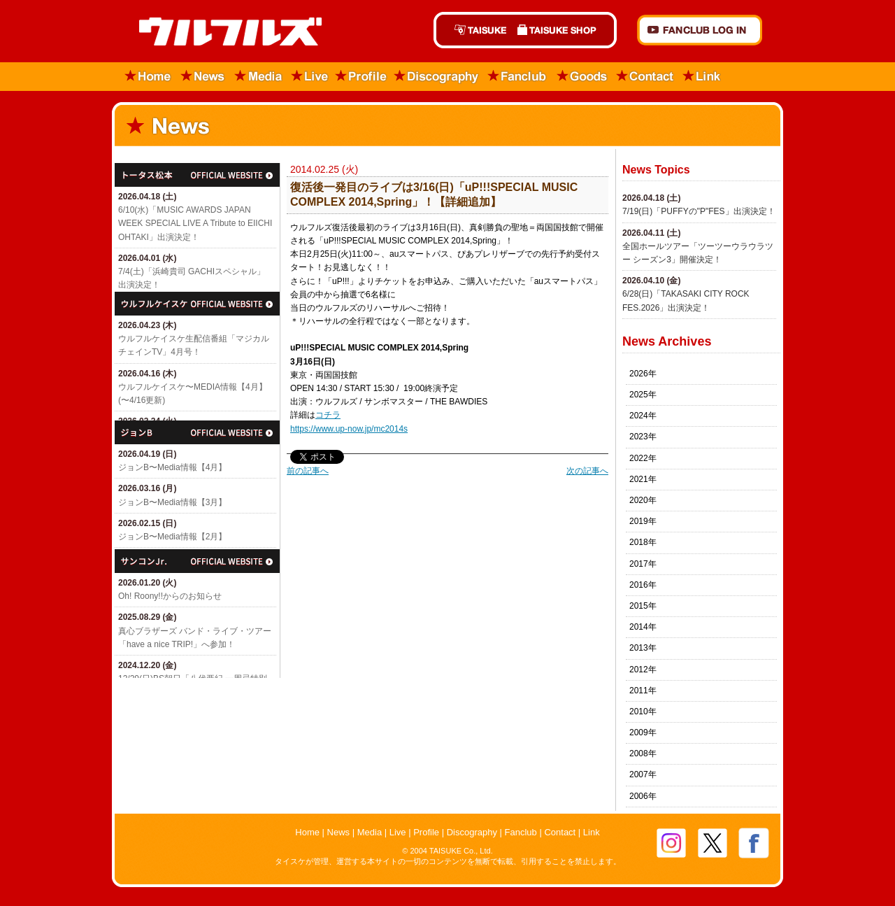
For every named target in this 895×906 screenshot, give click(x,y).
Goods (582, 76)
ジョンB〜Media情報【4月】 (172, 467)
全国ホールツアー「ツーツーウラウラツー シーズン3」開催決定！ (697, 252)
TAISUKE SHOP (564, 30)
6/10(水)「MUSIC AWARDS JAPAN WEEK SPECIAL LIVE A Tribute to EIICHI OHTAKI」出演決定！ (195, 223)
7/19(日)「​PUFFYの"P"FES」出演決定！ (698, 211)
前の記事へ (308, 471)
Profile (361, 76)
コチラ (328, 415)
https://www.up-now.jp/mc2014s (349, 429)
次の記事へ (587, 471)
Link (702, 76)
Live (309, 76)
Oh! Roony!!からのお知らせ (170, 596)
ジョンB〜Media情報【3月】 (172, 502)
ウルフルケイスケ (197, 304)
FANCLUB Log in (699, 30)
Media (259, 76)
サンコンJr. (197, 561)
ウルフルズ (222, 32)
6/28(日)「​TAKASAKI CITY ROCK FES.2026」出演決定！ (686, 300)
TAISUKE (473, 30)
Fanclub (518, 76)
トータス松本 (197, 175)
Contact (645, 76)
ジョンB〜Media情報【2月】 (172, 537)
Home (144, 76)
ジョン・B (197, 432)
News (203, 76)
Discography (437, 76)
